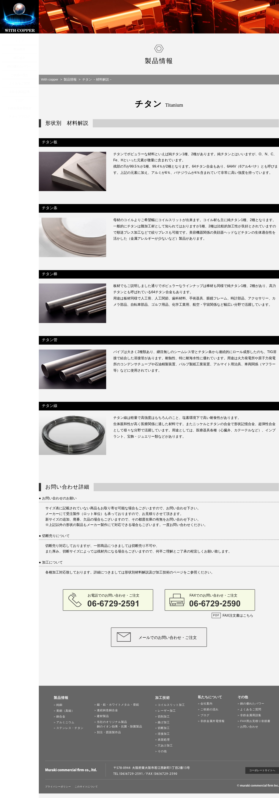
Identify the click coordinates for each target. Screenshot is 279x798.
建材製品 (103, 716)
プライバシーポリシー (58, 786)
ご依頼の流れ (19, 75)
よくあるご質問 (19, 83)
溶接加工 (164, 733)
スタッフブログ (19, 116)
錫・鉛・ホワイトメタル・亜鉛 (118, 704)
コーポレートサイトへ (262, 770)
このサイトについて (86, 786)
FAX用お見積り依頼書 (255, 721)
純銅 (59, 704)
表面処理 (164, 739)
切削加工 (164, 716)
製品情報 (19, 49)
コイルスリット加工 (171, 704)
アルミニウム (65, 722)
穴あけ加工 (165, 745)
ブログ (19, 100)
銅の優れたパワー (19, 66)
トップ (19, 41)
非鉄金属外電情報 (19, 108)
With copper (49, 79)
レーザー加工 (167, 710)
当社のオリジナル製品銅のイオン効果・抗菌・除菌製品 (119, 724)
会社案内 (206, 703)
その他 (162, 751)
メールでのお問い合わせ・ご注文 (168, 637)
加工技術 (19, 58)
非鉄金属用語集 (19, 91)
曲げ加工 (164, 722)
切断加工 (164, 728)
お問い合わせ (249, 726)
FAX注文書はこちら (237, 615)
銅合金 (60, 716)
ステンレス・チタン (70, 728)
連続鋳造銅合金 (107, 710)
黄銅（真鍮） (65, 710)
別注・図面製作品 (109, 732)
